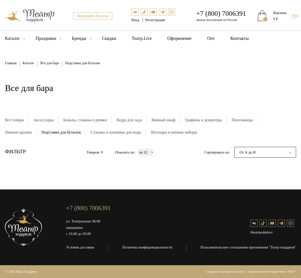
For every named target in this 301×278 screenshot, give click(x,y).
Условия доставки (80, 247)
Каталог (12, 38)
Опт (211, 38)
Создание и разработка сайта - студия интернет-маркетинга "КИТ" (251, 271)
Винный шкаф (163, 120)
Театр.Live (142, 38)
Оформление (179, 38)
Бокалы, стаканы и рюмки (85, 120)
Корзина (279, 13)
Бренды (79, 38)
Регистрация (155, 20)
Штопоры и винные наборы (174, 132)
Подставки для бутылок (61, 132)
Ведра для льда (129, 120)
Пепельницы (242, 120)
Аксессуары (44, 120)
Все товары (14, 120)
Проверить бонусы (93, 16)
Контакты (239, 38)
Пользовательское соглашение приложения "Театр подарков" (248, 247)
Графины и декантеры (203, 120)
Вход (136, 20)
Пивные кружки (18, 132)
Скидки (109, 38)
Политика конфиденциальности (147, 247)
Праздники (46, 38)
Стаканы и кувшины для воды (116, 132)
